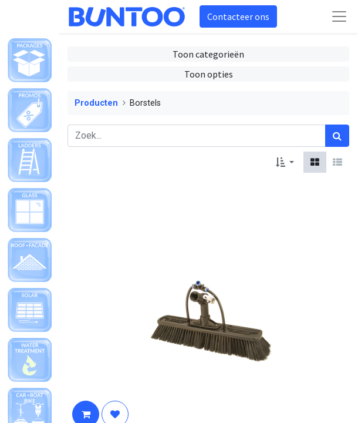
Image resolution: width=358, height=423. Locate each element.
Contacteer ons (238, 16)
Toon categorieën (208, 54)
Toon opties (208, 74)
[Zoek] (337, 136)
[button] (285, 162)
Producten (96, 103)
